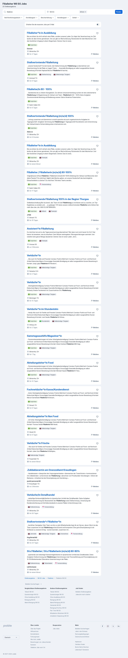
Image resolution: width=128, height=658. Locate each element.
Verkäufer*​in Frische (38, 443)
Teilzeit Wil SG (29, 592)
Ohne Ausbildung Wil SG (32, 597)
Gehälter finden (80, 644)
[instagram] (108, 626)
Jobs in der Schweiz (81, 631)
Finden (118, 12)
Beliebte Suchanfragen (33, 584)
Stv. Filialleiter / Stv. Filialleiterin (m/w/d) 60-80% (53, 551)
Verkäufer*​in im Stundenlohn (42, 309)
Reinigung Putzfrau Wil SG (58, 608)
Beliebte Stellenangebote (83, 592)
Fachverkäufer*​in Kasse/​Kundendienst (48, 389)
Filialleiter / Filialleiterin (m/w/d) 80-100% (49, 172)
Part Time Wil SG (55, 610)
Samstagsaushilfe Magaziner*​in (44, 336)
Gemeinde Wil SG (55, 605)
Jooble (14, 654)
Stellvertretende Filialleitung (42, 62)
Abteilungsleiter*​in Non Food (42, 416)
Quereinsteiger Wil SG (31, 594)
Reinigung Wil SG (30, 600)
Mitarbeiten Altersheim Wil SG (59, 613)
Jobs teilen (56, 628)
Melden (95, 54)
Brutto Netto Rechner (82, 647)
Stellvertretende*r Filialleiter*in (44, 521)
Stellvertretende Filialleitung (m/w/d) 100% (50, 116)
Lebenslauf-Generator (82, 650)
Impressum (78, 641)
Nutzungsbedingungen (82, 634)
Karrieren (33, 645)
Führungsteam (35, 637)
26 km (83, 12)
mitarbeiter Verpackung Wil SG (59, 616)
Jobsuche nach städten (83, 594)
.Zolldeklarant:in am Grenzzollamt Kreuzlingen (51, 470)
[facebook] (102, 626)
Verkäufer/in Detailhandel (41, 494)
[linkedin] (119, 626)
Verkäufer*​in (34, 255)
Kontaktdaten (35, 634)
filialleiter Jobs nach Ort (38, 647)
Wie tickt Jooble (36, 639)
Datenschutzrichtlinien (82, 637)
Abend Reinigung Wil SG (32, 602)
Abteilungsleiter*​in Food (40, 362)
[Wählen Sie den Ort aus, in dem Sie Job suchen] (67, 12)
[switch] (98, 24)
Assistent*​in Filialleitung (40, 228)
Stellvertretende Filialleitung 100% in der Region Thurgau (58, 199)
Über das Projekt (36, 628)
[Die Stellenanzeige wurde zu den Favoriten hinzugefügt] (97, 33)
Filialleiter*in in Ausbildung (41, 33)
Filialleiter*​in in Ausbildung (41, 145)
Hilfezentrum (34, 631)
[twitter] (113, 626)
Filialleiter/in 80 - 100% (39, 89)
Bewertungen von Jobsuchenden (41, 642)
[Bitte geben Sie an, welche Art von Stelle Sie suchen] (24, 12)
